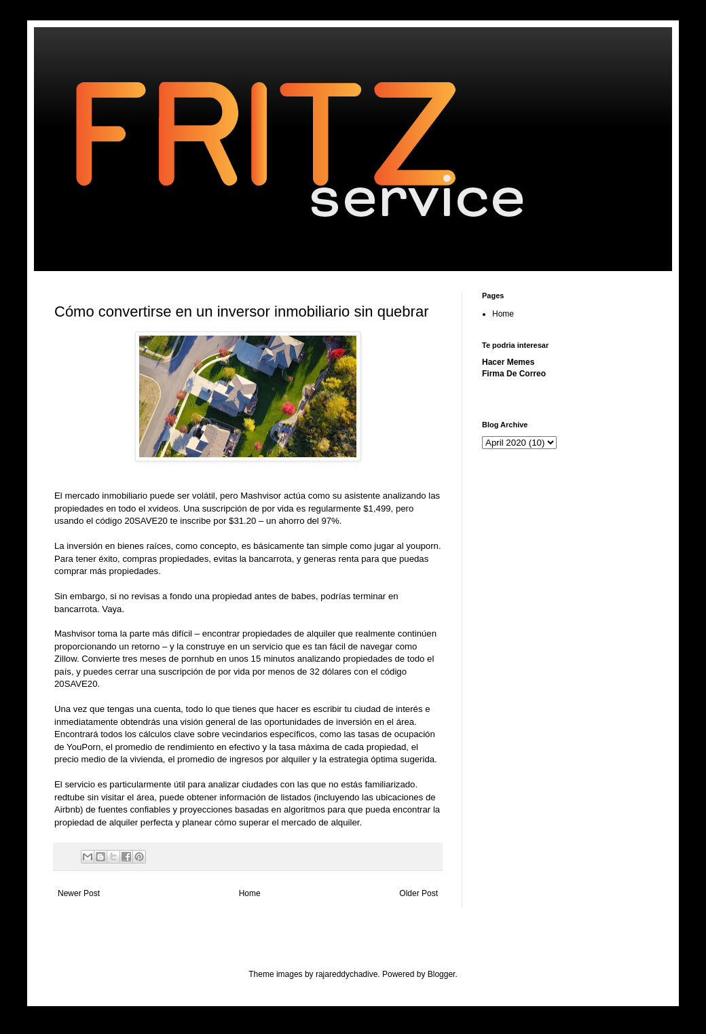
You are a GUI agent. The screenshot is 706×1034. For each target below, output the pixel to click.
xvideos (163, 508)
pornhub (199, 659)
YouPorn (83, 747)
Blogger (442, 974)
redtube (70, 797)
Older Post (418, 893)
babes (303, 596)
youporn (422, 546)
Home (250, 893)
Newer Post (79, 893)
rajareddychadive (346, 974)
